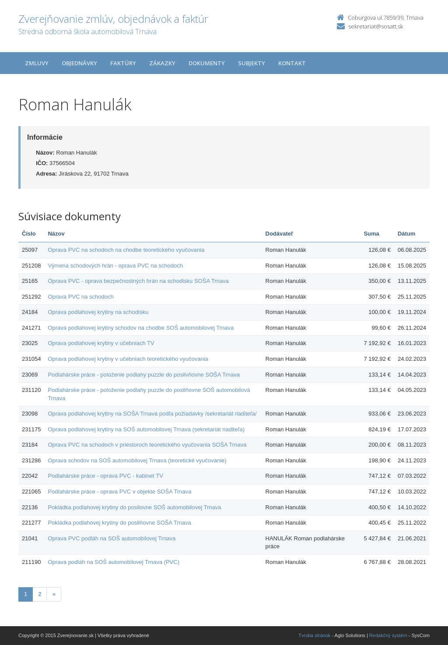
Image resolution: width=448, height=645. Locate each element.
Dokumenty (207, 63)
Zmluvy (37, 63)
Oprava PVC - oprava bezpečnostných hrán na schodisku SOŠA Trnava (138, 281)
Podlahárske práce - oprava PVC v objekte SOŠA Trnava (119, 491)
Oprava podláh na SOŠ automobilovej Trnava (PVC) (113, 562)
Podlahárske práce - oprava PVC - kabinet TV (105, 475)
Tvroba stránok (314, 635)
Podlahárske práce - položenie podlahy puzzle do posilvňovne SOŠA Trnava (144, 374)
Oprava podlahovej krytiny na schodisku (98, 312)
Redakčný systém (388, 635)
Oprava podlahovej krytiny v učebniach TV (101, 343)
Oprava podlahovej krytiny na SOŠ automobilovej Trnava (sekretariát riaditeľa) (146, 429)
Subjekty (251, 63)
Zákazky (162, 63)
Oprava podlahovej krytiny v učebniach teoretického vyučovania (128, 359)
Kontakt (292, 63)
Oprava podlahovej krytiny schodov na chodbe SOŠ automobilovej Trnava (141, 327)
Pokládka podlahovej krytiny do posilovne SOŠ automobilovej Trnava (134, 507)
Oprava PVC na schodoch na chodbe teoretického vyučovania (126, 250)
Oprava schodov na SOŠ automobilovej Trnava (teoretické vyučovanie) (137, 460)
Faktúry (123, 63)
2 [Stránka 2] (39, 594)
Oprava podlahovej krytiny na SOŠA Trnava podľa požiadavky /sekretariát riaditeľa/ (152, 413)
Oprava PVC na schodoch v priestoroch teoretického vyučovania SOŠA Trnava (147, 444)
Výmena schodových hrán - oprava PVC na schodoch (115, 265)
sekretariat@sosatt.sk (375, 26)
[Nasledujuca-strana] (53, 594)
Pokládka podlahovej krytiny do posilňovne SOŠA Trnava (119, 522)
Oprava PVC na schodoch (80, 296)
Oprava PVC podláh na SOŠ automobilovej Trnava (111, 538)
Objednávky (79, 63)
